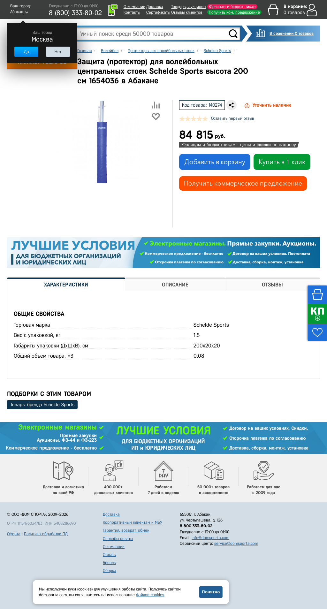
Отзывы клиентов (186, 12)
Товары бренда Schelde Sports (42, 404)
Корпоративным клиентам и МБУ (132, 522)
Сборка (109, 570)
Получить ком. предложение (234, 12)
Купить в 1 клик (282, 162)
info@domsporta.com (210, 538)
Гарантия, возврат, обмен (126, 530)
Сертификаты (158, 12)
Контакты (132, 12)
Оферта (13, 534)
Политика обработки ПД (46, 534)
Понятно (211, 592)
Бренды (109, 562)
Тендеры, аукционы (188, 6)
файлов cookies (150, 595)
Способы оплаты (118, 539)
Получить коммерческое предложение (243, 183)
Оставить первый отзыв (232, 118)
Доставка (154, 6)
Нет (57, 51)
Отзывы (109, 554)
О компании (134, 6)
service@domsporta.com (236, 543)
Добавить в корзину (214, 162)
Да (26, 51)
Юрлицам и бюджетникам (232, 6)
